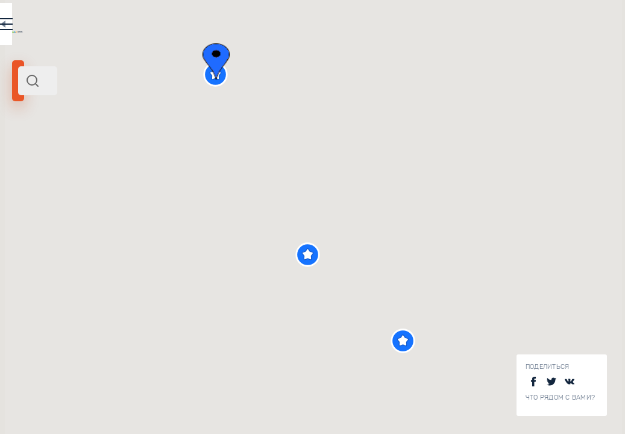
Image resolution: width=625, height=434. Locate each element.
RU (239, 26)
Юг (52, 164)
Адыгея (30, 164)
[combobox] (162, 80)
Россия (72, 164)
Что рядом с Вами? (560, 397)
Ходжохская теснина (180, 418)
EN (264, 26)
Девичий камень (171, 338)
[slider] (44, 219)
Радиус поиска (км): (44, 199)
